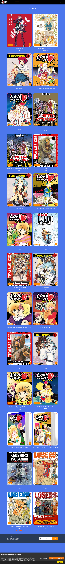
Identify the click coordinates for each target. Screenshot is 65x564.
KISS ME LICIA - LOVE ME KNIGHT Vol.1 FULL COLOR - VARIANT (46, 464)
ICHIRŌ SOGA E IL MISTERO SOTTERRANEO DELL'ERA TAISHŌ (19, 175)
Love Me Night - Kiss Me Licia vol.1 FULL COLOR (19, 463)
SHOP (11, 5)
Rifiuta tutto (52, 558)
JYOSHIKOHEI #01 (19, 51)
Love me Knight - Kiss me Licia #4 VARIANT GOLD (46, 217)
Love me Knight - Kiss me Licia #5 (19, 133)
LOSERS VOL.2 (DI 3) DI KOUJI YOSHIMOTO (19, 547)
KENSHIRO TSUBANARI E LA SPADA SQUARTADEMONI (19, 506)
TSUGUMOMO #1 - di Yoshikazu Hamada (45, 381)
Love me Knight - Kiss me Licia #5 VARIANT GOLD (46, 92)
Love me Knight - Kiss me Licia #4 (19, 258)
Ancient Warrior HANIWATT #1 (19, 381)
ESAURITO (37, 459)
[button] (55, 2)
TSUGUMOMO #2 (45, 300)
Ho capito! (60, 562)
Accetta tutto (60, 558)
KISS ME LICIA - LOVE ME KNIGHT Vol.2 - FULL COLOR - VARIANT (19, 422)
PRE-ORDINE (37, 87)
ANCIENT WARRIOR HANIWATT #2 (19, 300)
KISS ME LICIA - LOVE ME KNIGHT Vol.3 (45, 340)
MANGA (36, 501)
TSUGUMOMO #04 (19, 91)
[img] (19, 32)
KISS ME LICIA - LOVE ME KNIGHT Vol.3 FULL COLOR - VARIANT (19, 341)
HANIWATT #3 (45, 175)
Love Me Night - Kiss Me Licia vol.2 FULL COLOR (46, 422)
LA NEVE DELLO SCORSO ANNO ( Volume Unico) (46, 259)
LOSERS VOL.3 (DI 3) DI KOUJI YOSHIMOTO (45, 505)
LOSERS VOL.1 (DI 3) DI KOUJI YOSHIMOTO (45, 547)
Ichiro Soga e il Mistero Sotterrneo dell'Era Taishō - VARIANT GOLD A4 (45, 134)
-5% (42, 47)
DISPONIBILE (11, 47)
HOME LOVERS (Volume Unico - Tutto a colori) (45, 51)
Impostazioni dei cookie (43, 558)
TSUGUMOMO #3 (19, 216)
